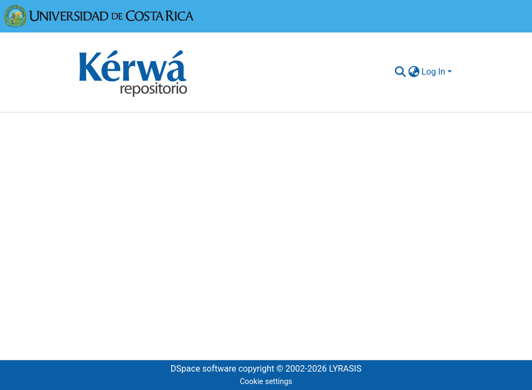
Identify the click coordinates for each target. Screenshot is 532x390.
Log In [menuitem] (433, 72)
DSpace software (203, 368)
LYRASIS (345, 368)
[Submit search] (400, 71)
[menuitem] (413, 71)
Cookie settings (266, 381)
